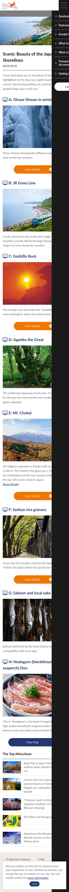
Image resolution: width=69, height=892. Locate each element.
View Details (38, 170)
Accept (34, 884)
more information (37, 877)
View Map (42, 742)
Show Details (11, 484)
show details (10, 760)
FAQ (40, 859)
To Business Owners (16, 859)
